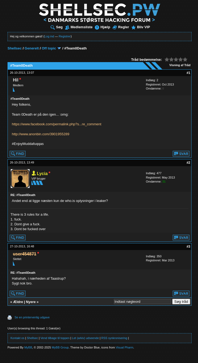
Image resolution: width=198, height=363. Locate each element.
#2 (188, 163)
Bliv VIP (140, 27)
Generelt (32, 48)
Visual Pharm (124, 347)
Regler (121, 27)
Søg (57, 27)
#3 (188, 246)
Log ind (49, 36)
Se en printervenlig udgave (32, 317)
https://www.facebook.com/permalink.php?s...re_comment (56, 124)
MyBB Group (60, 347)
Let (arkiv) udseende (85, 338)
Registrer (65, 36)
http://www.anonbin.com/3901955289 (40, 134)
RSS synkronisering (114, 338)
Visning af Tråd (179, 65)
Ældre (18, 302)
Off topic (49, 48)
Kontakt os (17, 338)
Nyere (31, 302)
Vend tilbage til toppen (55, 338)
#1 (188, 73)
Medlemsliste (79, 27)
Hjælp (102, 27)
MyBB (28, 347)
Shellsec (15, 48)
